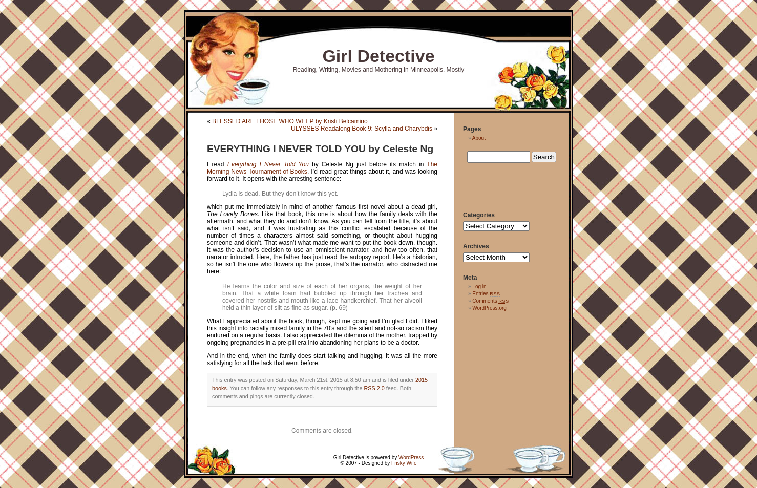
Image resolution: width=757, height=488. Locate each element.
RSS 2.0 (374, 388)
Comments (490, 301)
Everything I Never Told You (268, 164)
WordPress (411, 457)
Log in (479, 286)
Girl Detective (378, 56)
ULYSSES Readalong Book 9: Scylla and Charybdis (361, 128)
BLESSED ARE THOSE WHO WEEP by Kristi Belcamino (290, 121)
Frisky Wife (403, 463)
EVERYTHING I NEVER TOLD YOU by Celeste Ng (320, 148)
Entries (486, 293)
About (479, 138)
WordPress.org (489, 308)
